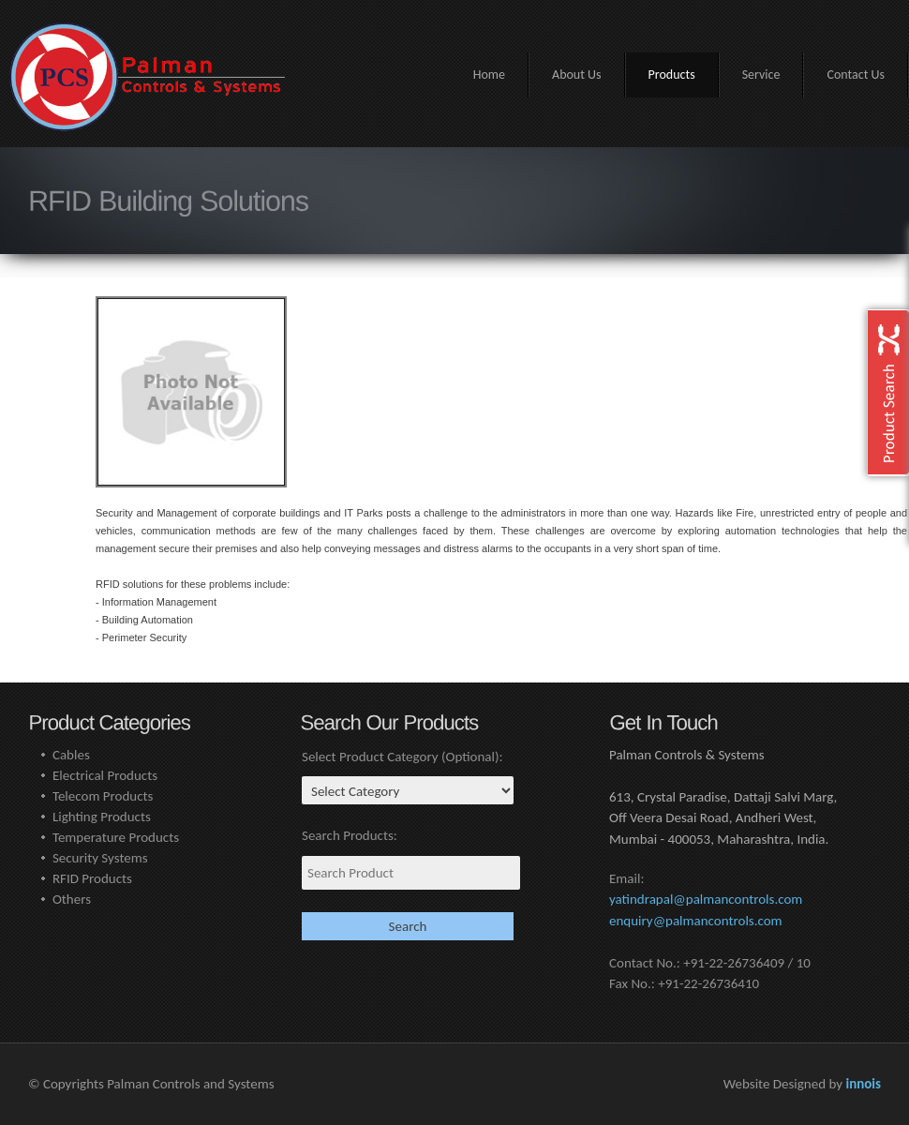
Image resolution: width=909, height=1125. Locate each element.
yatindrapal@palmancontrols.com (705, 899)
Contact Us (856, 74)
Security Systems (100, 857)
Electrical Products (104, 775)
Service (761, 74)
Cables (71, 754)
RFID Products (92, 878)
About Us (577, 74)
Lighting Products (101, 816)
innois (863, 1083)
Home (489, 74)
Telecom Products (103, 796)
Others (71, 899)
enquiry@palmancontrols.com (695, 920)
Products (671, 74)
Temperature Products (115, 837)
